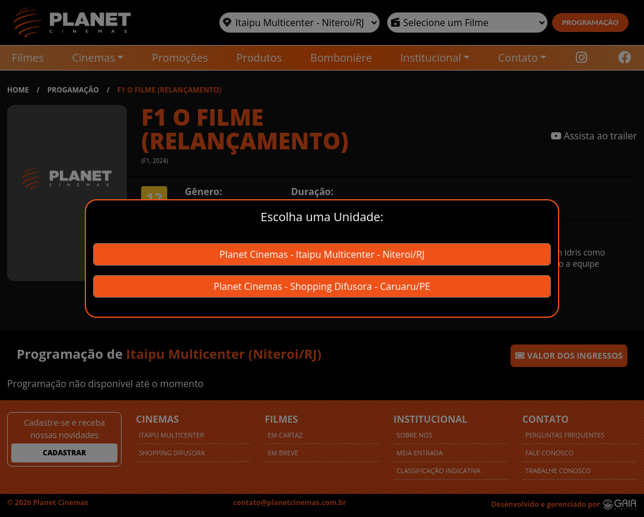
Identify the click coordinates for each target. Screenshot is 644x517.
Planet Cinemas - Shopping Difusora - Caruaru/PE (321, 286)
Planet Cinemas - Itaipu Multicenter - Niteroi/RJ (322, 254)
